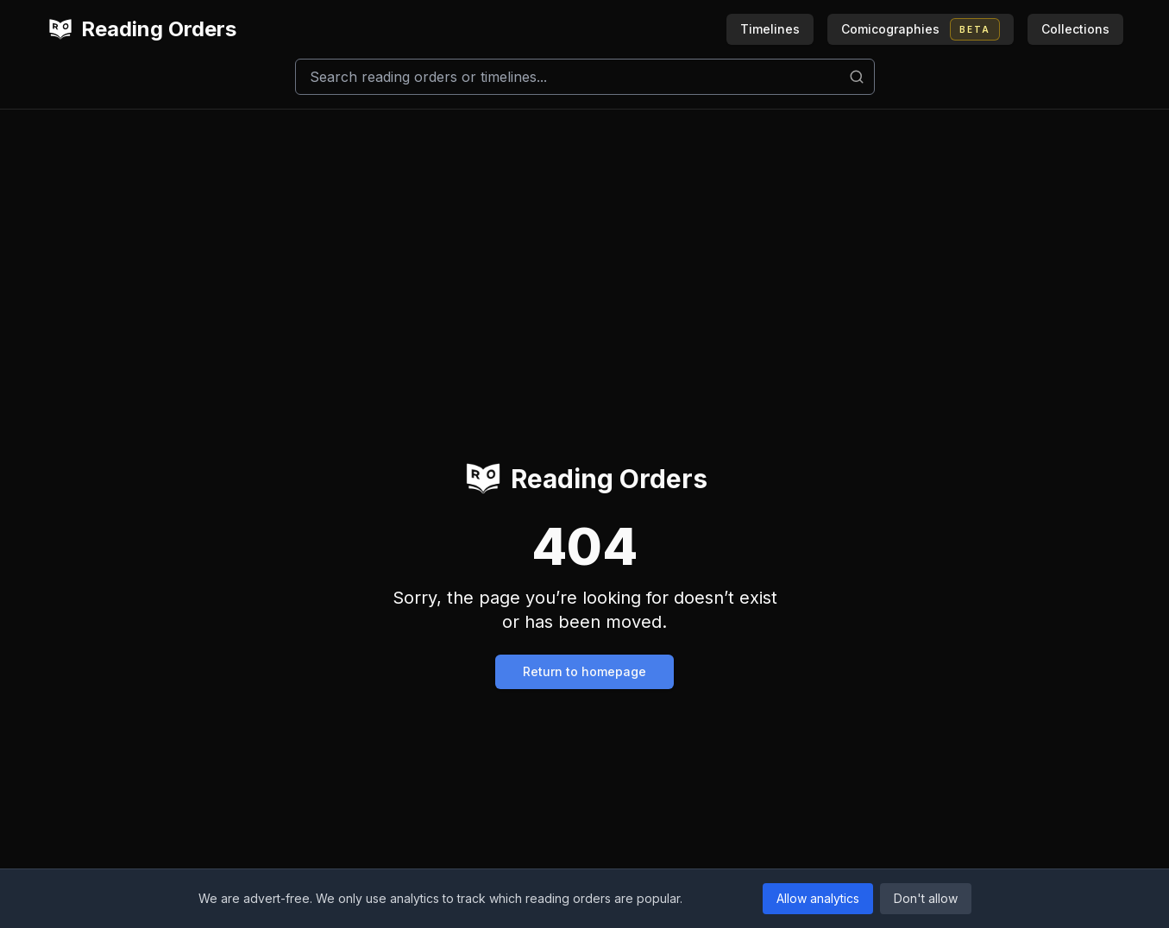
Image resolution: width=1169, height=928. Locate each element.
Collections (1075, 29)
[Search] (585, 77)
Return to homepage (584, 671)
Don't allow (926, 898)
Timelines (770, 29)
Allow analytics (817, 898)
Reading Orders (141, 29)
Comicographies (920, 29)
